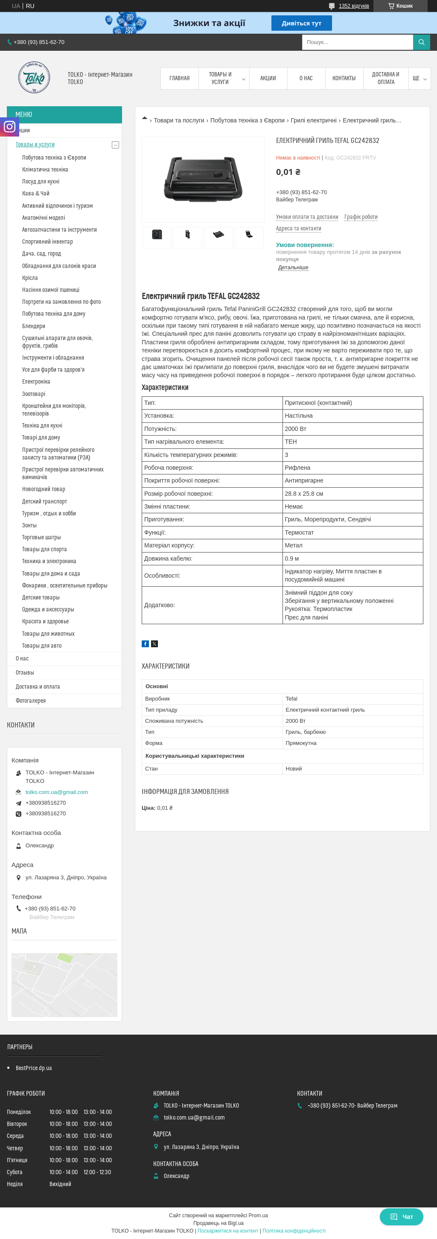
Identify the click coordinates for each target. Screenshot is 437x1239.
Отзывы (25, 672)
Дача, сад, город (41, 253)
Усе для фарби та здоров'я (53, 369)
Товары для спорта (44, 549)
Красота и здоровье (45, 621)
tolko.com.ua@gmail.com (57, 792)
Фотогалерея (31, 701)
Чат (401, 1217)
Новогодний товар (43, 489)
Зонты (29, 525)
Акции (268, 78)
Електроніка (36, 381)
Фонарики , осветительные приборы (65, 585)
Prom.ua (258, 1216)
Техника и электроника (49, 561)
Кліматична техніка (45, 169)
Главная (179, 78)
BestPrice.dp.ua (34, 1068)
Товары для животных (48, 634)
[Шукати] (421, 42)
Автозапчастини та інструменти (59, 230)
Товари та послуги (179, 120)
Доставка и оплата (385, 78)
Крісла (30, 278)
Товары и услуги (220, 78)
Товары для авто (41, 646)
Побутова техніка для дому (53, 314)
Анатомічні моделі (43, 218)
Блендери (33, 326)
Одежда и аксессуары (48, 609)
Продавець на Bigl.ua (218, 1223)
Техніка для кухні (42, 425)
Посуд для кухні (40, 181)
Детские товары (41, 597)
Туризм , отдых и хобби (49, 513)
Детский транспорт (44, 501)
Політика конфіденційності (294, 1231)
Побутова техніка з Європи (247, 120)
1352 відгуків (354, 6)
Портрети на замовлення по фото (61, 302)
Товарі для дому (41, 437)
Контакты (344, 78)
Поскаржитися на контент (228, 1231)
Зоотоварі (33, 394)
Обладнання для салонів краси (59, 266)
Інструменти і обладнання (53, 358)
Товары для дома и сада (51, 573)
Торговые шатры (41, 537)
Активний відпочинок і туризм (57, 206)
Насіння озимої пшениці (50, 290)
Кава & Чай (36, 193)
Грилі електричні (314, 120)
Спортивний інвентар (47, 241)
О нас (306, 78)
